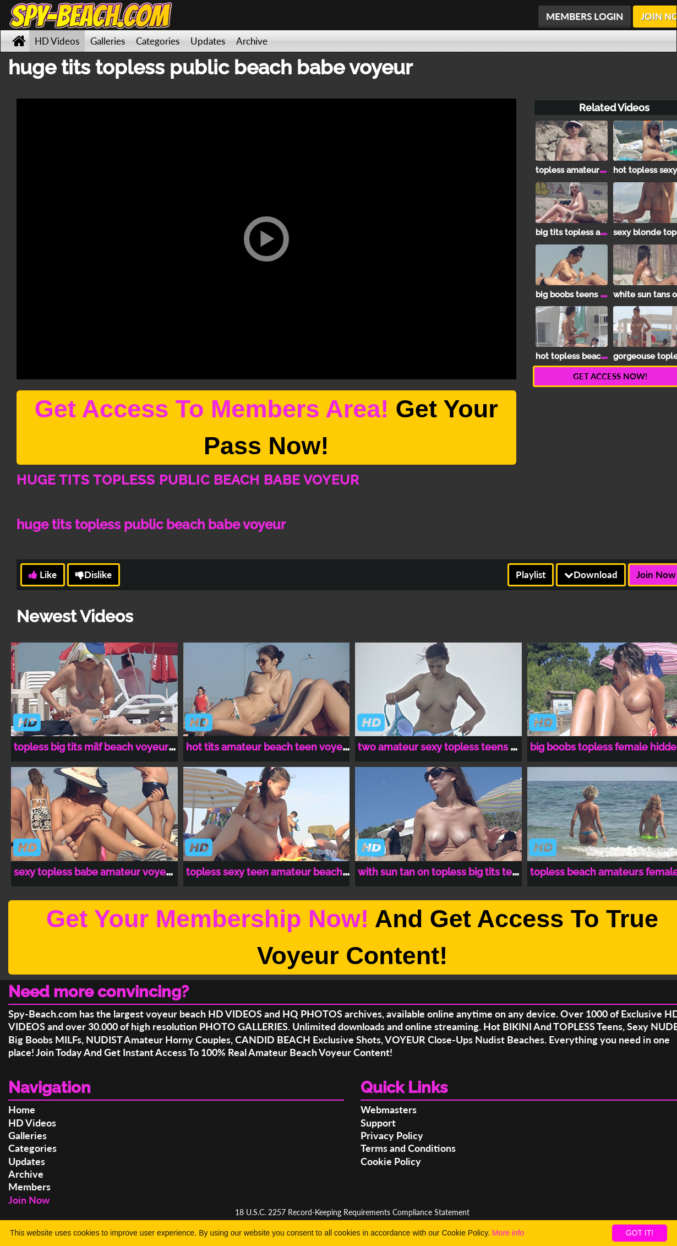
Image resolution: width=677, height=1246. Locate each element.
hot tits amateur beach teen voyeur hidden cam (298, 747)
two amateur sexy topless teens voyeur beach (466, 747)
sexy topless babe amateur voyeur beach (110, 872)
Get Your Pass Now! (266, 427)
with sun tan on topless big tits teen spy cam (461, 872)
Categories (157, 41)
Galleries (107, 41)
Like (43, 574)
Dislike (93, 574)
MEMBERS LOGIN (584, 16)
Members (29, 1186)
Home (21, 1109)
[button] (266, 239)
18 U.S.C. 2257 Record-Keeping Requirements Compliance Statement (352, 1212)
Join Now (29, 1200)
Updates (207, 41)
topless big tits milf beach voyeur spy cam (112, 747)
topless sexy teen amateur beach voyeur (282, 872)
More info (508, 1232)
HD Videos (57, 41)
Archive (251, 41)
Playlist (530, 574)
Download (591, 574)
